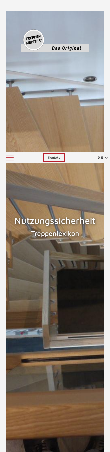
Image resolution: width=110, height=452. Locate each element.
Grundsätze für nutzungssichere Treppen (56, 387)
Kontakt (54, 5)
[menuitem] (101, 5)
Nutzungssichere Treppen (26, 314)
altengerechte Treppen (40, 351)
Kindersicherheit (34, 358)
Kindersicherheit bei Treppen (45, 365)
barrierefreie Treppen (38, 379)
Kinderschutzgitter (36, 372)
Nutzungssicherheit (56, 339)
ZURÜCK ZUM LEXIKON (38, 413)
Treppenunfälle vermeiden (44, 422)
